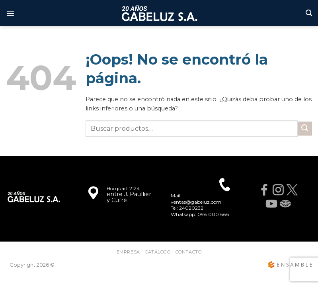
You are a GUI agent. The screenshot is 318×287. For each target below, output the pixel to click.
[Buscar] (309, 13)
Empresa (128, 252)
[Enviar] (305, 129)
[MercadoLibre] (285, 204)
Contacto (188, 252)
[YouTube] (271, 204)
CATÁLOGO (157, 252)
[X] (292, 190)
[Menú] (10, 13)
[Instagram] (278, 190)
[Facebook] (264, 190)
